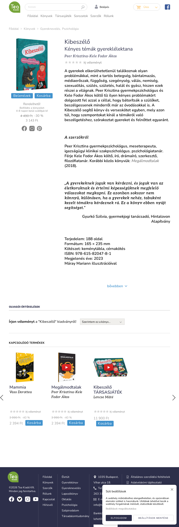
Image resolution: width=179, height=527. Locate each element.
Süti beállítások (136, 469)
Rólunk (109, 16)
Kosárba (44, 95)
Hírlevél (48, 475)
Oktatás (66, 469)
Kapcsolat (49, 469)
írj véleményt (93, 62)
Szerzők (95, 16)
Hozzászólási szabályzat (143, 458)
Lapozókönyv (70, 464)
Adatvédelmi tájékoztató (144, 452)
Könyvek (46, 16)
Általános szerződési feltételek (148, 447)
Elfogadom (119, 518)
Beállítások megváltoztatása (121, 508)
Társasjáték (63, 16)
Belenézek (22, 95)
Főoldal (32, 16)
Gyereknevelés (50, 29)
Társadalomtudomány (75, 486)
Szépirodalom (70, 480)
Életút (65, 447)
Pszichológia (70, 29)
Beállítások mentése (153, 518)
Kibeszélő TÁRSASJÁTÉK (108, 389)
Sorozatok (81, 16)
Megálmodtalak (66, 387)
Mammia (17, 387)
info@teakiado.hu (104, 475)
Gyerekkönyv (70, 452)
